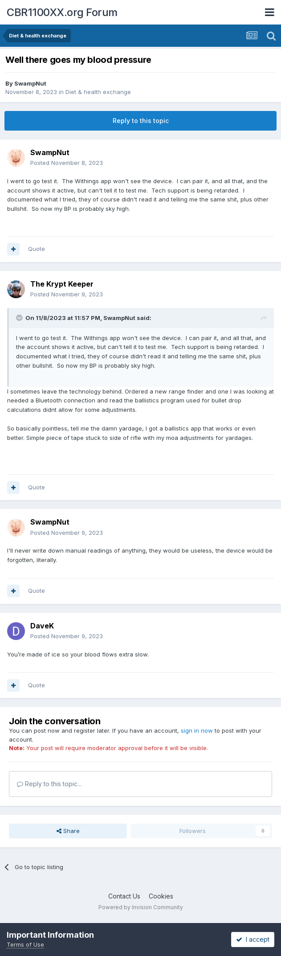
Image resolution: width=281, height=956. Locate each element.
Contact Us (124, 896)
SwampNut (30, 83)
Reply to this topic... (49, 784)
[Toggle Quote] (20, 317)
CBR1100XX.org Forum (62, 12)
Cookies (161, 896)
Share (68, 830)
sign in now (197, 730)
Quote (36, 248)
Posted (66, 162)
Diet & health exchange (98, 91)
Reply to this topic (141, 120)
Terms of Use (25, 944)
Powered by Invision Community (140, 907)
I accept (252, 939)
